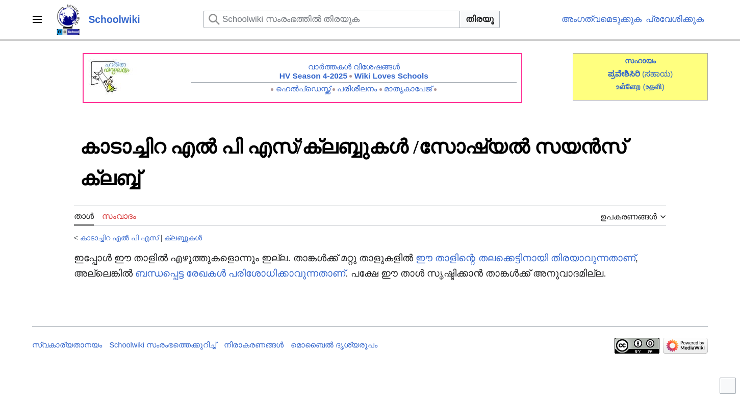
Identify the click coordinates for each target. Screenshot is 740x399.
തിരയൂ (480, 19)
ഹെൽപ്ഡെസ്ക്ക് (303, 88)
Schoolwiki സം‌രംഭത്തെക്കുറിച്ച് (162, 345)
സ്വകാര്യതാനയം (67, 345)
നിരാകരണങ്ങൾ (254, 345)
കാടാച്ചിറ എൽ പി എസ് (119, 238)
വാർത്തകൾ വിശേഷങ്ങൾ (354, 66)
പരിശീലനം (357, 88)
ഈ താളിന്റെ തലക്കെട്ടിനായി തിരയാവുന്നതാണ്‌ (525, 258)
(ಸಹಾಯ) (657, 73)
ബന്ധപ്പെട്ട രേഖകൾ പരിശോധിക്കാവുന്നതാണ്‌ (240, 273)
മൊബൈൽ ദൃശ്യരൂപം (334, 345)
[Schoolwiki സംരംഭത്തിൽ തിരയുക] (331, 19)
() (654, 86)
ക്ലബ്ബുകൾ (183, 238)
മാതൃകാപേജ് (408, 88)
